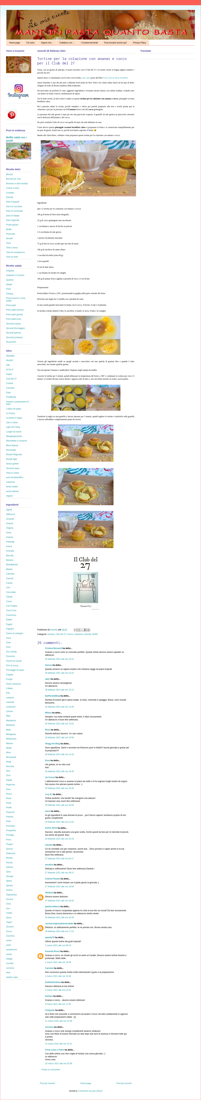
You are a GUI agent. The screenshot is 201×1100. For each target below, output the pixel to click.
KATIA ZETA (51, 828)
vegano (9, 496)
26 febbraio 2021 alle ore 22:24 (59, 839)
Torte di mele (12, 257)
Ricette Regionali (14, 454)
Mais (8, 716)
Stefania (49, 892)
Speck (9, 881)
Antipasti (10, 271)
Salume (9, 867)
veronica (49, 1027)
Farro (8, 638)
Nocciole (10, 766)
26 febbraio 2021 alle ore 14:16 (59, 754)
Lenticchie (10, 707)
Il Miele (9, 688)
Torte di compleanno (15, 252)
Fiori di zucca (12, 665)
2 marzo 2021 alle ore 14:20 (58, 990)
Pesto (8, 798)
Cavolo (9, 583)
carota (9, 954)
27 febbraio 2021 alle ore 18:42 (59, 900)
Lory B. (48, 794)
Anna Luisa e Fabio (54, 1050)
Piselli (8, 807)
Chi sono (30, 43)
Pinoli (8, 803)
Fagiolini (10, 629)
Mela (8, 730)
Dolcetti (87, 634)
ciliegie (9, 959)
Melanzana (11, 739)
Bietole (9, 569)
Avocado (10, 551)
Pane (8, 289)
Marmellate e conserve (16, 441)
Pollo (8, 821)
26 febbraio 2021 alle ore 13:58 (59, 737)
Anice (8, 532)
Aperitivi (10, 280)
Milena (48, 713)
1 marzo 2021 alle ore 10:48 (58, 976)
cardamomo (11, 949)
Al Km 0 (9, 369)
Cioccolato (11, 592)
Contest (9, 383)
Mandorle (10, 725)
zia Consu (50, 777)
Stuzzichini (11, 342)
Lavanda (10, 702)
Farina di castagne (14, 633)
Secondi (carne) (13, 323)
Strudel (9, 238)
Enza (47, 760)
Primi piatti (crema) (15, 310)
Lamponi (10, 697)
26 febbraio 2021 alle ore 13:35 (59, 707)
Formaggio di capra (15, 670)
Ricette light (11, 459)
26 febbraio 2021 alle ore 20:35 (59, 788)
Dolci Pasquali (12, 202)
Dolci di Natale (12, 215)
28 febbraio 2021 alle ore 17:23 (59, 931)
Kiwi (8, 693)
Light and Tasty (13, 427)
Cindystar (50, 1010)
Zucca (9, 931)
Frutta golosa (12, 225)
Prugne (9, 844)
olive (8, 972)
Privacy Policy (139, 43)
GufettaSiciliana (53, 982)
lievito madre (12, 486)
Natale (9, 284)
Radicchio (10, 853)
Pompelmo (11, 830)
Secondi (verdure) (14, 337)
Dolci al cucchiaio (14, 206)
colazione (78, 634)
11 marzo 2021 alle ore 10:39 (58, 1021)
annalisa (49, 864)
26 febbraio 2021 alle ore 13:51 (59, 723)
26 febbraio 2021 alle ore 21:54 (59, 822)
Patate (9, 780)
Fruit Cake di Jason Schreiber (115, 78)
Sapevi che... (47, 43)
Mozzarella (11, 757)
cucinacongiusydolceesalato (59, 923)
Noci (8, 771)
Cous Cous (11, 610)
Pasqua (9, 293)
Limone (9, 711)
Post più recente (47, 1083)
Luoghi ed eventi (13, 432)
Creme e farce (12, 188)
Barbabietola (12, 564)
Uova (8, 904)
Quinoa (9, 849)
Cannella (10, 574)
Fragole (9, 674)
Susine (9, 890)
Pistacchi (10, 812)
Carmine (49, 968)
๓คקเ (48, 679)
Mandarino (11, 720)
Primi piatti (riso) (13, 319)
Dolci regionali (12, 220)
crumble (10, 963)
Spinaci (9, 885)
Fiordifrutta (11, 397)
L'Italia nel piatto (13, 409)
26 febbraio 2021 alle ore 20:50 (59, 805)
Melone (9, 743)
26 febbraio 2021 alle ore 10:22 (59, 673)
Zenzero (10, 926)
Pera (8, 789)
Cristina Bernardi (53, 648)
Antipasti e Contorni (15, 275)
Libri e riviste (12, 422)
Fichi (8, 647)
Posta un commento (51, 1069)
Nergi (8, 761)
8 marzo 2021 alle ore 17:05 (58, 1004)
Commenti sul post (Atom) (90, 1091)
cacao (9, 940)
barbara (49, 996)
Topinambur (11, 895)
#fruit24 (9, 360)
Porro (8, 839)
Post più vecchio (124, 1083)
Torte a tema (12, 247)
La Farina (10, 413)
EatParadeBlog (52, 696)
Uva (8, 908)
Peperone (10, 784)
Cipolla (9, 597)
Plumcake (10, 234)
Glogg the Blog (52, 743)
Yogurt (9, 922)
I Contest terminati (89, 43)
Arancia (9, 537)
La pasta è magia (14, 418)
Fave (8, 642)
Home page (14, 43)
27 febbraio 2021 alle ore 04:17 (59, 858)
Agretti (9, 509)
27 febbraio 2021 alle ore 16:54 (59, 886)
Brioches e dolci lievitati (17, 183)
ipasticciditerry (52, 906)
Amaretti (10, 519)
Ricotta (9, 858)
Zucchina (10, 936)
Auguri (9, 374)
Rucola (9, 862)
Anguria (9, 528)
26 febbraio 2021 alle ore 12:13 (59, 690)
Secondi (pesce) (13, 333)
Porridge (10, 835)
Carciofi (9, 578)
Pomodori (10, 826)
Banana (9, 560)
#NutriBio (10, 356)
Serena (48, 665)
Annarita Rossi (52, 951)
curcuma (10, 968)
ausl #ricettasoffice (14, 477)
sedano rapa (12, 977)
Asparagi (10, 541)
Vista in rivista (12, 473)
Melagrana (11, 734)
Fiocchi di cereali (13, 661)
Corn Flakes (11, 606)
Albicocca (10, 514)
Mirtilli (8, 748)
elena (47, 811)
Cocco (70, 634)
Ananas (50, 634)
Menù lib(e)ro (12, 445)
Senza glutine (12, 463)
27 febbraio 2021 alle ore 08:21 (59, 872)
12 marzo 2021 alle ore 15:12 (58, 1044)
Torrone (9, 899)
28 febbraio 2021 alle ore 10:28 (59, 917)
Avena (9, 546)
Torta (8, 243)
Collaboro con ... (67, 43)
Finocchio (10, 656)
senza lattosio (12, 491)
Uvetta (9, 913)
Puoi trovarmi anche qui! (115, 43)
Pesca (9, 794)
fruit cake (86, 78)
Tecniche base (12, 468)
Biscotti (9, 174)
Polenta (9, 817)
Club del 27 (60, 634)
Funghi (9, 679)
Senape (9, 876)
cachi (8, 945)
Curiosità (10, 388)
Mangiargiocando (14, 436)
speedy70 (50, 937)
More (8, 752)
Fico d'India (11, 652)
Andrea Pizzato (52, 879)
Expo (8, 392)
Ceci (8, 587)
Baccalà (10, 555)
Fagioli (9, 624)
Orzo (8, 775)
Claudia (49, 845)
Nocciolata (11, 450)
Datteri (9, 619)
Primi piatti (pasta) (14, 314)
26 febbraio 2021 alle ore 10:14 (59, 659)
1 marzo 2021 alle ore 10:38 (58, 962)
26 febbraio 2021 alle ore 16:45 (59, 771)
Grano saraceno (13, 684)
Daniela (54, 629)
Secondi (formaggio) (15, 328)
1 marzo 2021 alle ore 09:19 (58, 945)
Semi (8, 872)
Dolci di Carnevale (14, 211)
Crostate (10, 193)
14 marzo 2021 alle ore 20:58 (58, 1063)
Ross (47, 730)
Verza (8, 917)
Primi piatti (11, 305)
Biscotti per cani (13, 179)
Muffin (95, 634)
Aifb (8, 365)
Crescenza (11, 615)
